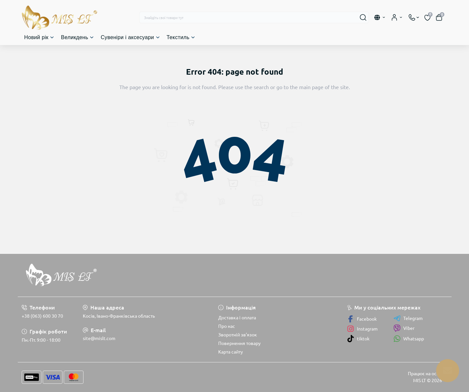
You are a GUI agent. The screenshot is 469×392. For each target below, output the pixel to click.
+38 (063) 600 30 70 (42, 316)
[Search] (363, 17)
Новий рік (36, 37)
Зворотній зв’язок (237, 334)
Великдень (74, 37)
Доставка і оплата (237, 317)
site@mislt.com (99, 338)
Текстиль (178, 37)
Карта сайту (230, 352)
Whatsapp (408, 338)
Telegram (408, 318)
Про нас (226, 326)
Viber (403, 328)
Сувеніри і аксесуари (127, 37)
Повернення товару (239, 343)
